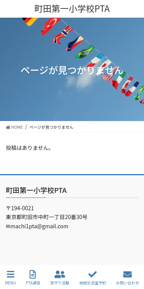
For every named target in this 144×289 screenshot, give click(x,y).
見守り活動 (60, 277)
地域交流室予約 (92, 277)
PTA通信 (33, 277)
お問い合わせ (127, 277)
